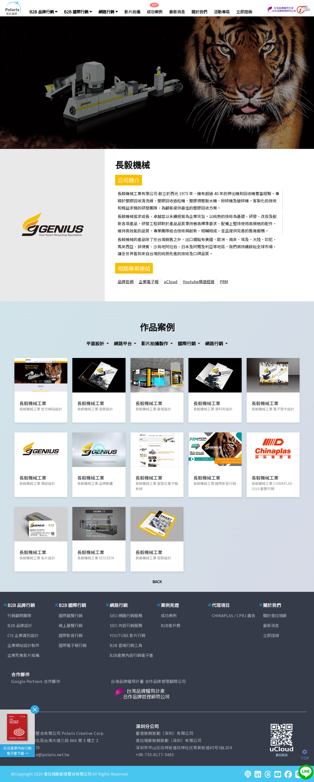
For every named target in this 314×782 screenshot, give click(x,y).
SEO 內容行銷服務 (126, 625)
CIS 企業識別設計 (23, 635)
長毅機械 (132, 164)
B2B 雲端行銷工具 (126, 645)
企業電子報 (149, 281)
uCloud (171, 281)
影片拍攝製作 (155, 343)
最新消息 (177, 12)
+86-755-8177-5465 (155, 754)
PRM (224, 281)
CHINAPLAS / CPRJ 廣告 (233, 615)
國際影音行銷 (71, 635)
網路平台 (123, 343)
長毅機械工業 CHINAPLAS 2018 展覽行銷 (272, 486)
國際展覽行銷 (71, 615)
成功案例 (155, 12)
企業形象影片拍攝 (23, 655)
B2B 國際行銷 (78, 12)
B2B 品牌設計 (19, 625)
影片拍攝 (132, 12)
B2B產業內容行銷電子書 (131, 655)
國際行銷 (187, 343)
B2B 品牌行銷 (43, 12)
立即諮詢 (244, 12)
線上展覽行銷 (71, 625)
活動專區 (222, 12)
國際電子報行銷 (73, 645)
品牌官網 (126, 281)
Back (157, 581)
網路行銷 (108, 12)
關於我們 (199, 12)
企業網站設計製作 (23, 645)
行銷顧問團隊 (19, 615)
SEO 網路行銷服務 (126, 615)
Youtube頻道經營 (199, 281)
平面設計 (95, 343)
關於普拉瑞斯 (275, 615)
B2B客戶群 (170, 625)
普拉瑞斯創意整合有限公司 (67, 774)
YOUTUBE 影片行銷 (127, 635)
